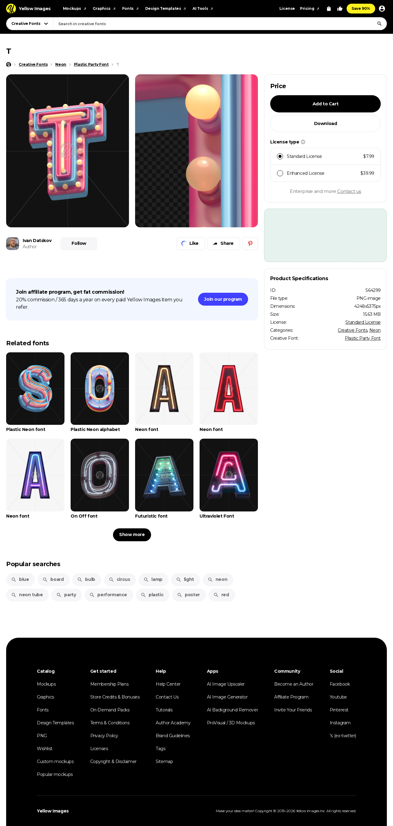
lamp (152, 579)
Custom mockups (55, 761)
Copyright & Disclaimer (113, 761)
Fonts (43, 710)
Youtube (338, 697)
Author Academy (173, 723)
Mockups (46, 684)
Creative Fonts (352, 330)
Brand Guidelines (173, 735)
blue (20, 579)
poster (188, 594)
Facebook (340, 684)
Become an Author (293, 684)
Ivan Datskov (37, 240)
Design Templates (55, 723)
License (287, 8)
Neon (375, 330)
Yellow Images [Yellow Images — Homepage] (53, 811)
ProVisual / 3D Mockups (231, 723)
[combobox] (220, 24)
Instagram (340, 723)
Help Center (168, 684)
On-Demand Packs (110, 710)
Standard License (363, 322)
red (221, 594)
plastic (152, 594)
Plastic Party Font (363, 338)
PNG (42, 735)
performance (108, 594)
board (53, 579)
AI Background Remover (232, 710)
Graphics (45, 697)
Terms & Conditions (110, 723)
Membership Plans (109, 684)
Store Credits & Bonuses (115, 697)
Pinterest (339, 710)
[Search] (379, 23)
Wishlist (45, 748)
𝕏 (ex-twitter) (343, 735)
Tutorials (164, 710)
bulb (86, 579)
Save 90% (361, 8)
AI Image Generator (227, 697)
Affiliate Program (291, 697)
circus (119, 579)
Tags (160, 748)
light (185, 579)
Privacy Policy (104, 735)
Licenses (99, 748)
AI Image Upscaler (226, 684)
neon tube (27, 594)
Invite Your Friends (293, 710)
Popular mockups (55, 774)
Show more (132, 534)
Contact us (349, 191)
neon (217, 579)
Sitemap (164, 761)
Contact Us (167, 697)
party (66, 594)
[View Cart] (329, 9)
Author (30, 246)
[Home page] (8, 64)
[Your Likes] (340, 9)
